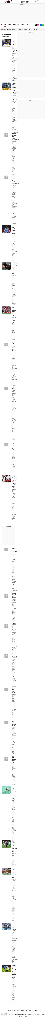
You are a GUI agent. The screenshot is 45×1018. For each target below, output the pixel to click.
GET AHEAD (28, 24)
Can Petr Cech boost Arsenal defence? (14, 927)
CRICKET (18, 24)
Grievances (25, 1016)
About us (42, 1014)
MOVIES (14, 24)
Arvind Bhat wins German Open (14, 790)
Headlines (3, 29)
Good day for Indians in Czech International (15, 179)
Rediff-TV (36, 2)
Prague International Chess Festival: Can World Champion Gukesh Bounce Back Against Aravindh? (15, 91)
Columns (19, 29)
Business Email (27, 2)
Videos (30, 1010)
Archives (36, 29)
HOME (2, 24)
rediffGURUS (33, 1)
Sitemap (34, 1014)
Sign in (44, 0)
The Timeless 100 (35, 1010)
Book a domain (16, 1010)
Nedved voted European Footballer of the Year (14, 657)
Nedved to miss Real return (14, 689)
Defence (9, 29)
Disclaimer (24, 1014)
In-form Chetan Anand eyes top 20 (14, 446)
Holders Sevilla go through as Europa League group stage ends (14, 972)
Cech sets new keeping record (14, 722)
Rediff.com (13, 1014)
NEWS (5, 24)
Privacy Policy (29, 1014)
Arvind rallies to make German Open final (14, 873)
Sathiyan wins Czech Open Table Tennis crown (14, 230)
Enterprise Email (23, 2)
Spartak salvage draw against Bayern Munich (14, 596)
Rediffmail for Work (10, 1010)
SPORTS (23, 24)
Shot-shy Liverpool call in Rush (14, 759)
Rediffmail (17, 1)
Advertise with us (18, 1014)
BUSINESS (9, 24)
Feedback (38, 1014)
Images (13, 29)
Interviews (24, 29)
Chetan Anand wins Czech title (14, 388)
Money (20, 1)
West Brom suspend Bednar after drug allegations (15, 346)
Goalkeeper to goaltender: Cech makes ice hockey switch (15, 268)
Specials (31, 29)
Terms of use (20, 1016)
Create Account (42, 2)
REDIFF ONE (3, 27)
